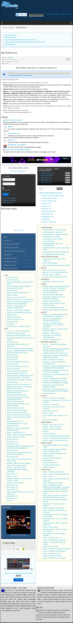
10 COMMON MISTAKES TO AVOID (54, 254)
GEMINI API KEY (12, 315)
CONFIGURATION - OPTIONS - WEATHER (56, 252)
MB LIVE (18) (46, 206)
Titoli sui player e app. (14, 133)
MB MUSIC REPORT (49, 433)
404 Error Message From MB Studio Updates (20, 348)
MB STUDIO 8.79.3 (12, 444)
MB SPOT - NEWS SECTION (51, 339)
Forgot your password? (9, 198)
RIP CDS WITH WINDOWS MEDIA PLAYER (56, 436)
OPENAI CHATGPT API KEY (15, 319)
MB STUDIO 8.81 (12, 290)
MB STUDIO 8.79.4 (12, 439)
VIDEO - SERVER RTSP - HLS (52, 538)
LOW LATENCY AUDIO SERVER (17, 465)
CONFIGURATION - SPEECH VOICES (18, 326)
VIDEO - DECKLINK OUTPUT (52, 553)
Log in (5, 194)
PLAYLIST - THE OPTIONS (51, 404)
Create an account (8, 202)
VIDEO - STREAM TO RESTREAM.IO (54, 551)
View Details (18, 579)
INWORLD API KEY (13, 322)
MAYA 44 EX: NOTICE (13, 369)
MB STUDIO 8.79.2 (12, 450)
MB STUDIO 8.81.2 (12, 280)
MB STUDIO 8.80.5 (12, 357)
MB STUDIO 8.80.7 (12, 342)
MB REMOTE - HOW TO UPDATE (53, 281)
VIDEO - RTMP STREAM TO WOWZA (54, 558)
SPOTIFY (10, 500)
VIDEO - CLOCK (12, 476)
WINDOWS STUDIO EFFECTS (16, 333)
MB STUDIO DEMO (47, 175)
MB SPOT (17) (46, 209)
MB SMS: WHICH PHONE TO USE (17, 412)
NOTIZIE (11, 27)
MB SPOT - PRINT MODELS (15, 482)
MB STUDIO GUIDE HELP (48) (51, 193)
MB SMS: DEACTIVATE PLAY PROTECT (19, 415)
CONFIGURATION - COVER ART (17, 373)
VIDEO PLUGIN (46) (48, 211)
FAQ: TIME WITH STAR (50, 411)
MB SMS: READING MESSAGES (17, 395)
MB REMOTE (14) (48, 216)
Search (60, 188)
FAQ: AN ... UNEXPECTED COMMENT (18, 310)
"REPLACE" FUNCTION (50, 420)
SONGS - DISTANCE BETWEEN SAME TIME (56, 438)
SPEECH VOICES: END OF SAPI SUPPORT (20, 299)
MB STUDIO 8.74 (46, 180)
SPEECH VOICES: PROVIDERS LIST (18, 293)
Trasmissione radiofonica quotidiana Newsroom (18, 149)
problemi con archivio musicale (13, 120)
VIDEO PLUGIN (18, 230)
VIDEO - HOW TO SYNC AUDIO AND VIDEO (56, 549)
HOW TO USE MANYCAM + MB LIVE (54, 270)
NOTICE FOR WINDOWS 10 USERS (18, 362)
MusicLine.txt (11, 140)
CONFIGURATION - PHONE (15, 408)
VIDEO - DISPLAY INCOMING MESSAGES (20, 434)
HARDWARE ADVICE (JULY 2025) (17, 423)
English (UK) (50, 14)
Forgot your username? (9, 200)
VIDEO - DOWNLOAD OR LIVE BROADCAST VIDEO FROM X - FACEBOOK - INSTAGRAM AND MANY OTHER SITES (56, 487)
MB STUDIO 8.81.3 (12, 277)
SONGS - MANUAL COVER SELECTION (55, 440)
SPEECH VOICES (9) (49, 222)
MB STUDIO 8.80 (12, 382)
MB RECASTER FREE (47, 173)
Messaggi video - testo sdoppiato (17, 144)
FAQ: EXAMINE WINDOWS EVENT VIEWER (56, 265)
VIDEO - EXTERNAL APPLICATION (17, 371)
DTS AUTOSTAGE (48, 241)
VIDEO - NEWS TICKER (50, 527)
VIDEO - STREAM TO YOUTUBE (53, 483)
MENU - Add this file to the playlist (17, 410)
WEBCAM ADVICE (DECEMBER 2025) (18, 335)
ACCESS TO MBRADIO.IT (18, 171)
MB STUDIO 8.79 (12, 474)
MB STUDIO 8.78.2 (12, 489)
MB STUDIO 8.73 (46, 178)
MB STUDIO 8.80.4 (12, 359)
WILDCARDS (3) (47, 214)
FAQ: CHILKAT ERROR (50, 263)
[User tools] (68, 59)
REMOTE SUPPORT (49, 393)
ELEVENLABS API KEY (14, 317)
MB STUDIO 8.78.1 (12, 496)
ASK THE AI (10, 324)
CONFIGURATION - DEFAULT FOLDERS (19, 380)
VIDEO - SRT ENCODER (50, 546)
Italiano (57, 14)
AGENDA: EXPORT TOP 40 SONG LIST (19, 384)
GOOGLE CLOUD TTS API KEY (16, 297)
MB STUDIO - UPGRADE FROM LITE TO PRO (18, 573)
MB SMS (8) (46, 219)
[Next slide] (31, 569)
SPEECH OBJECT (12, 295)
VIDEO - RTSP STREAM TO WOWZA (54, 540)
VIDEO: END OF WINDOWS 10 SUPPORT (20, 312)
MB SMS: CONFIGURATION (15, 401)
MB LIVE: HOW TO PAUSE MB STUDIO (55, 277)
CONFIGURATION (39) (49, 198)
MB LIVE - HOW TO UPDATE (52, 274)
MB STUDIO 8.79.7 (12, 426)
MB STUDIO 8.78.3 (12, 487)
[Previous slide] (5, 569)
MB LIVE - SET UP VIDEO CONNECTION (55, 272)
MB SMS (10, 126)
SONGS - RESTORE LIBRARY (16, 437)
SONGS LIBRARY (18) (49, 201)
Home (4, 27)
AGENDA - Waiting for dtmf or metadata (18, 463)
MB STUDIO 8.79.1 (12, 457)
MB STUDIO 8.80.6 (12, 355)
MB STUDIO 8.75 (46, 182)
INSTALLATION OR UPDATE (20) (53, 195)
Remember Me (7, 190)
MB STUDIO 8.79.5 (12, 441)
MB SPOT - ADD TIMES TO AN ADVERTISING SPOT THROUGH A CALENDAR (17, 469)
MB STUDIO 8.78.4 (12, 485)
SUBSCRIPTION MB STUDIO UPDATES (20, 75)
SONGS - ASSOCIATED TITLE (16, 432)
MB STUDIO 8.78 (12, 498)
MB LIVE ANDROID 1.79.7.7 (15, 421)
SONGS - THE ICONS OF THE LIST (17, 366)
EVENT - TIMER (48, 413)
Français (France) (65, 14)
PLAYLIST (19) (46, 203)
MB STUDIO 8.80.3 (12, 364)
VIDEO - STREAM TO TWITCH (52, 556)
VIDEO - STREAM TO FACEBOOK (53, 508)
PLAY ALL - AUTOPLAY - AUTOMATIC (18, 331)
